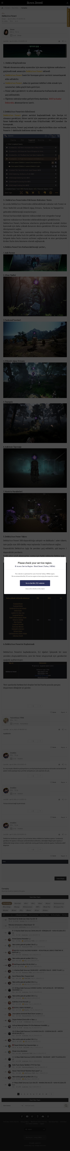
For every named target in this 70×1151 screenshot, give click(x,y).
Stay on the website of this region (35, 588)
